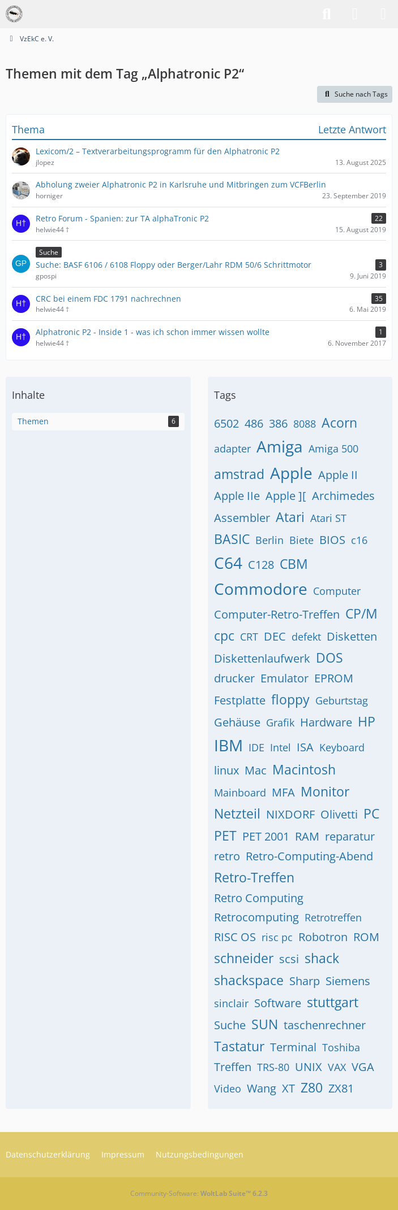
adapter (232, 448)
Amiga (279, 446)
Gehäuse (237, 722)
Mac (256, 770)
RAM (307, 836)
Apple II (338, 474)
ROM (366, 937)
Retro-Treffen (254, 877)
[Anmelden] (355, 14)
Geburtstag (341, 700)
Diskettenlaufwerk (262, 658)
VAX (337, 1067)
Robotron (323, 937)
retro (227, 856)
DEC (275, 636)
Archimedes (343, 495)
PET (225, 835)
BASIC (232, 539)
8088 (304, 423)
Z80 (312, 1087)
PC (371, 813)
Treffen (232, 1066)
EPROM (333, 678)
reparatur (350, 836)
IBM (228, 745)
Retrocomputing (256, 917)
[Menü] (383, 14)
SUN (264, 1024)
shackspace (249, 980)
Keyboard (342, 747)
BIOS (332, 539)
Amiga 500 (333, 448)
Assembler (242, 517)
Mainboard (240, 792)
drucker (234, 678)
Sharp (304, 981)
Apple (291, 473)
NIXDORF (290, 814)
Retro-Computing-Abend (309, 856)
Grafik (280, 722)
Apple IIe (237, 495)
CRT (249, 636)
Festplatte (240, 700)
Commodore (260, 588)
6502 (226, 423)
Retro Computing (258, 898)
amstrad (239, 474)
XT (288, 1088)
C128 (261, 564)
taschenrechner (325, 1025)
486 (254, 423)
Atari (290, 517)
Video (227, 1088)
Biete (301, 540)
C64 (228, 562)
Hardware (326, 722)
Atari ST (328, 518)
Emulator (284, 678)
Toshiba (341, 1047)
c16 (359, 540)
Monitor (325, 791)
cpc (224, 635)
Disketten (352, 636)
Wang (261, 1088)
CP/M (361, 613)
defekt (306, 636)
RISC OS (235, 937)
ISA (305, 747)
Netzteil (237, 813)
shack (322, 958)
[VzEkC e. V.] (14, 14)
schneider (243, 958)
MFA (283, 792)
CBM (294, 564)
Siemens (348, 981)
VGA (363, 1066)
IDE (256, 747)
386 (278, 423)
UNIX (308, 1066)
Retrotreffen (333, 917)
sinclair (231, 1003)
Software (277, 1003)
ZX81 (341, 1088)
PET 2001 (265, 836)
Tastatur (239, 1046)
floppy (290, 699)
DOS (329, 657)
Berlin (269, 540)
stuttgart (332, 1002)
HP (366, 721)
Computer (337, 591)
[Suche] (326, 14)
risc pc (277, 937)
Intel (280, 747)
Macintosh (304, 769)
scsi (289, 959)
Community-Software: (199, 1193)
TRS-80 (273, 1067)
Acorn (339, 423)
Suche (230, 1025)
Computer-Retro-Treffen (277, 614)
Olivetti (339, 814)
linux (226, 770)
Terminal (293, 1047)
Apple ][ (286, 495)
